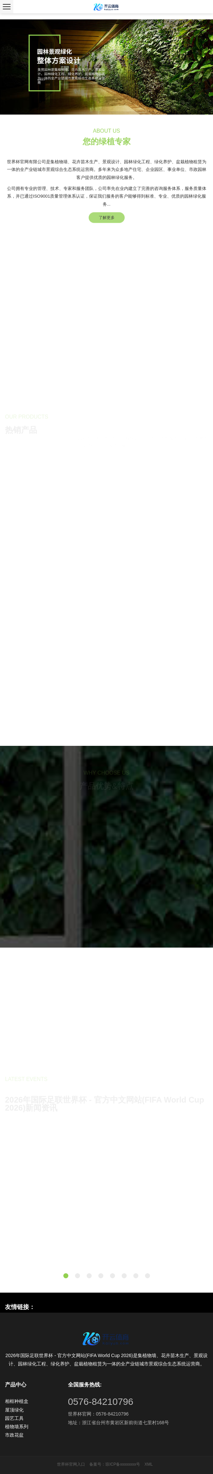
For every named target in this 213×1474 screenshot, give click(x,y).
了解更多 (107, 222)
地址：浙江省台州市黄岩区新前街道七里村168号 (118, 1422)
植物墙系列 (16, 1426)
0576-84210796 (100, 1402)
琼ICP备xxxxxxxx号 (122, 1464)
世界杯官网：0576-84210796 (98, 1414)
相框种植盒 (16, 1401)
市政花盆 (14, 1435)
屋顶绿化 (14, 1410)
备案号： (97, 1464)
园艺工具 (14, 1418)
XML (149, 1464)
